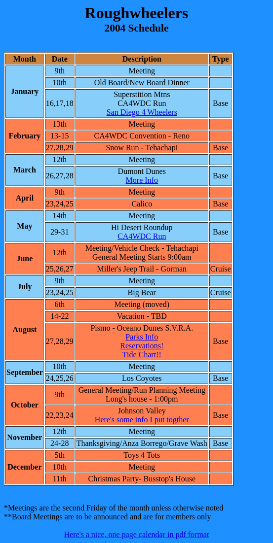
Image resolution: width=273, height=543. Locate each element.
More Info (142, 180)
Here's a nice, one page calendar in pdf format (136, 534)
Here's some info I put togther (142, 419)
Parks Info (141, 337)
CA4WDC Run (141, 236)
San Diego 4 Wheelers (142, 112)
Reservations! (141, 345)
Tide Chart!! (141, 354)
